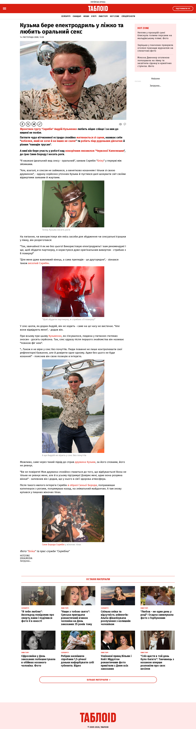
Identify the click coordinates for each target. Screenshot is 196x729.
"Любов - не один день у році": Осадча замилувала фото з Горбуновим (157, 615)
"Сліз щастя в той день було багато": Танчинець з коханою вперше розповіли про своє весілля (157, 662)
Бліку (100, 160)
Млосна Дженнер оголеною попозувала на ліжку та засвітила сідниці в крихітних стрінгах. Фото (154, 61)
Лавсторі (103, 16)
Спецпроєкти (128, 16)
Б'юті (93, 16)
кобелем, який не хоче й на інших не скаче (48, 141)
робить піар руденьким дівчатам (102, 141)
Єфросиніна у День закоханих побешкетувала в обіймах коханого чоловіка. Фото (38, 660)
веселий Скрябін (38, 263)
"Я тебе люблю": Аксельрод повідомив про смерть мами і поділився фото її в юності (37, 616)
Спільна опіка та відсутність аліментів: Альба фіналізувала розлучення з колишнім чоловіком (116, 618)
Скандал (77, 16)
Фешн (86, 16)
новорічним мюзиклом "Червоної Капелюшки (94, 150)
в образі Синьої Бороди (82, 485)
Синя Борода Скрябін (53, 544)
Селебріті (65, 16)
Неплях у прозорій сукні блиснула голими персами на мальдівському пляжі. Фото (154, 35)
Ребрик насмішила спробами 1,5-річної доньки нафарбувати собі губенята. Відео (77, 660)
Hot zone (114, 16)
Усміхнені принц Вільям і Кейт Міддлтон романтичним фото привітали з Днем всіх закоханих (116, 662)
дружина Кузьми (85, 462)
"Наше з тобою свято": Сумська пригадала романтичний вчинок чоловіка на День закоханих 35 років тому (76, 618)
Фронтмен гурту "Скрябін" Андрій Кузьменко (48, 129)
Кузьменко (55, 335)
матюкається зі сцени (90, 137)
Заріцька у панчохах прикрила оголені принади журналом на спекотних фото (155, 48)
